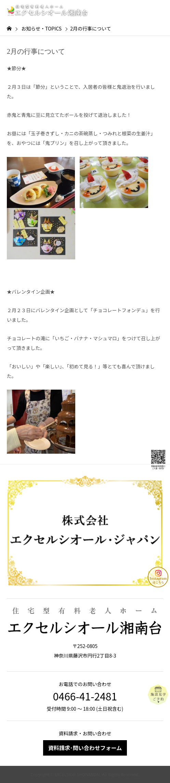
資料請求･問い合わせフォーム (85, 748)
